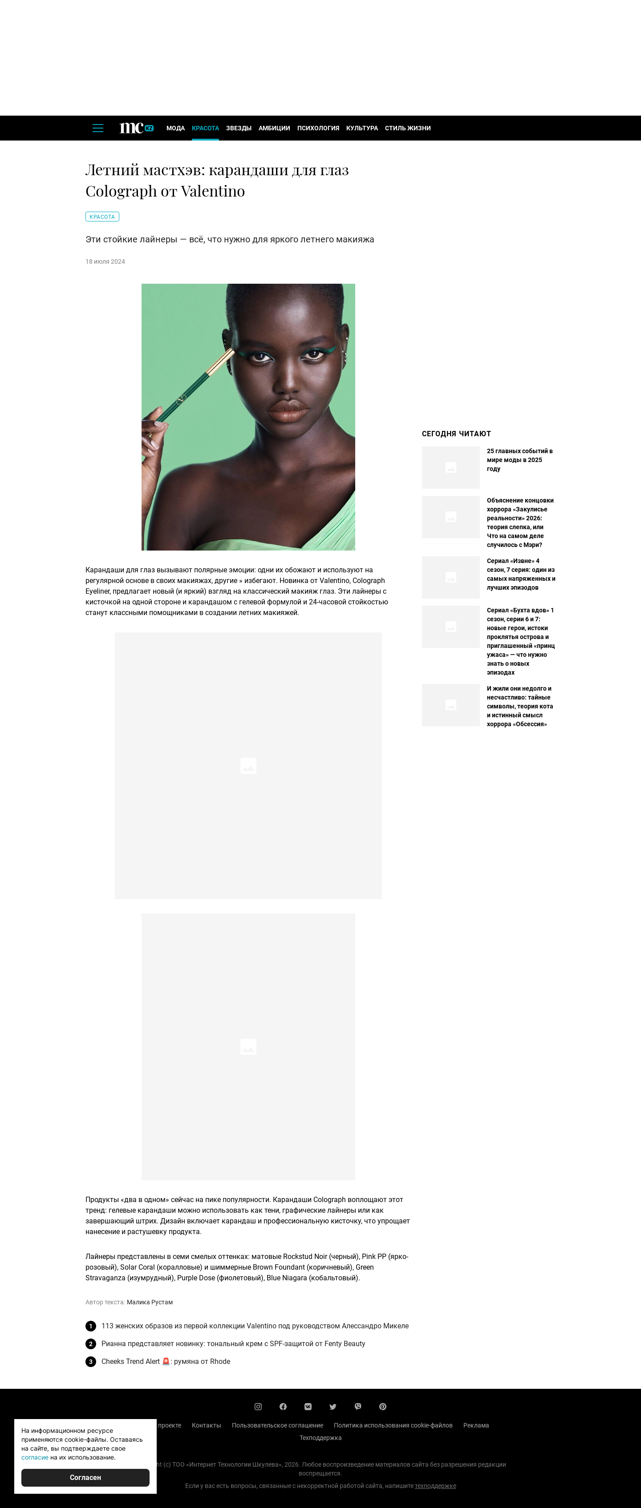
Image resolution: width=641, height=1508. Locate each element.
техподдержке (435, 1485)
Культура (362, 128)
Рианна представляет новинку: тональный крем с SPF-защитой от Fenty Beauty (233, 1343)
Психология (318, 128)
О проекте (166, 1425)
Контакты (206, 1425)
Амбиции (274, 128)
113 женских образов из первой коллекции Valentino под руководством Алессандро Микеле (255, 1326)
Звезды (239, 128)
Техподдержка (321, 1437)
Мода (175, 128)
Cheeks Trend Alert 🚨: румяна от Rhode (165, 1361)
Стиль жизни (408, 128)
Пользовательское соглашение (277, 1425)
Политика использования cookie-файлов (393, 1425)
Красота (205, 128)
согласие (35, 1457)
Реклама (476, 1425)
